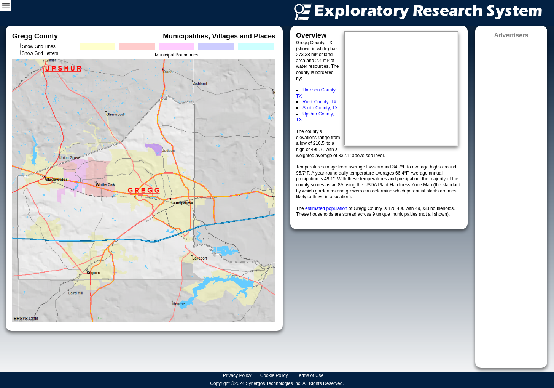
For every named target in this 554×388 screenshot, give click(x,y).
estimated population (327, 208)
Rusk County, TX (319, 101)
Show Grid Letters (40, 53)
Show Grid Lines (40, 46)
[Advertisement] (511, 200)
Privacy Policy (238, 375)
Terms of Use (311, 375)
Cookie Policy (274, 375)
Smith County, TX (320, 108)
